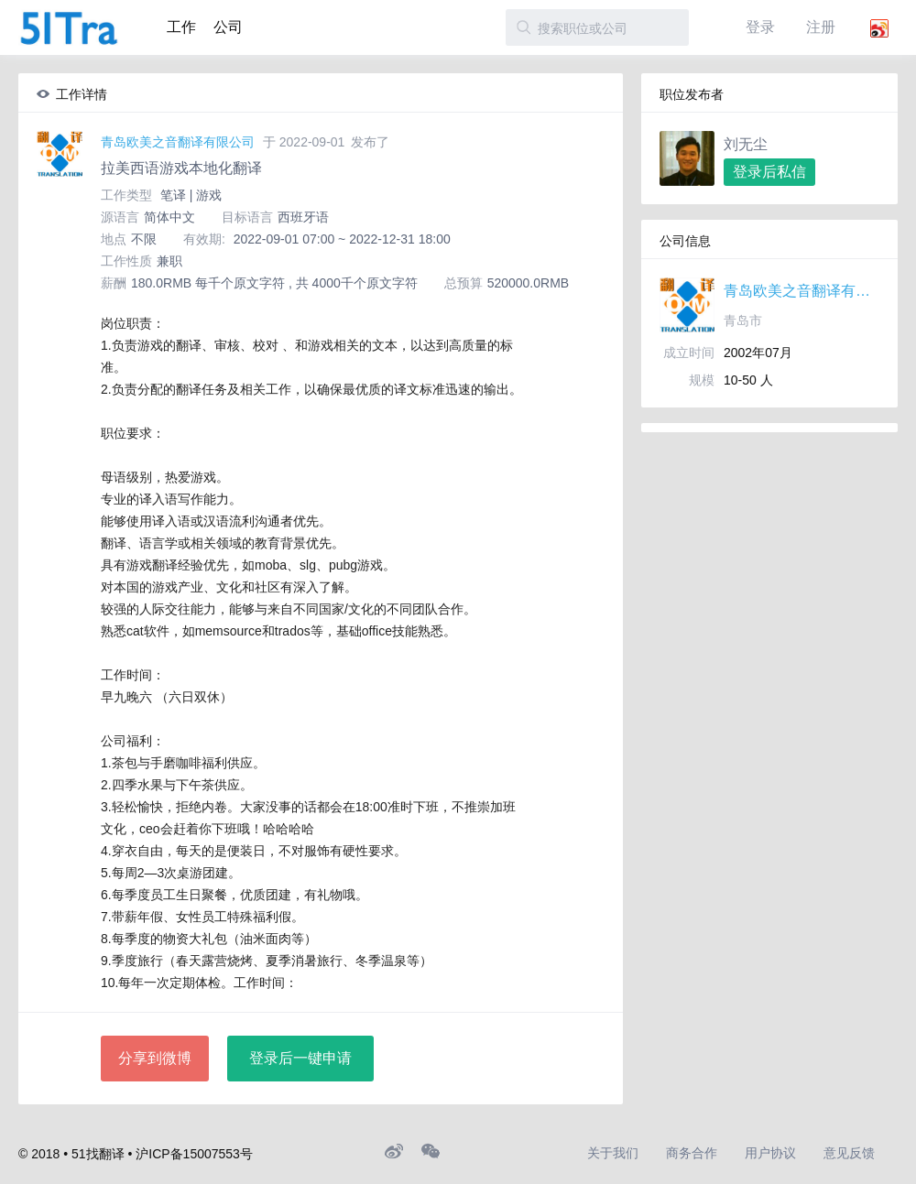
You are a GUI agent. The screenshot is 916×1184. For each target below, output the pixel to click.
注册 (820, 27)
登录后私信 (769, 171)
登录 (760, 27)
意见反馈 (849, 1153)
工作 (181, 27)
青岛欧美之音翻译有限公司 (178, 142)
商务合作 (691, 1153)
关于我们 (612, 1153)
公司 (228, 27)
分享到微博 (154, 1058)
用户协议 (770, 1153)
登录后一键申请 (300, 1058)
